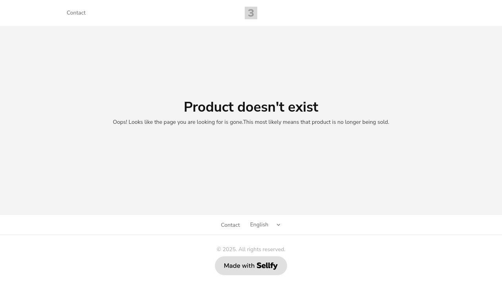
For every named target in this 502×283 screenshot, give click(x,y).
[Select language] (267, 224)
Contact (76, 13)
